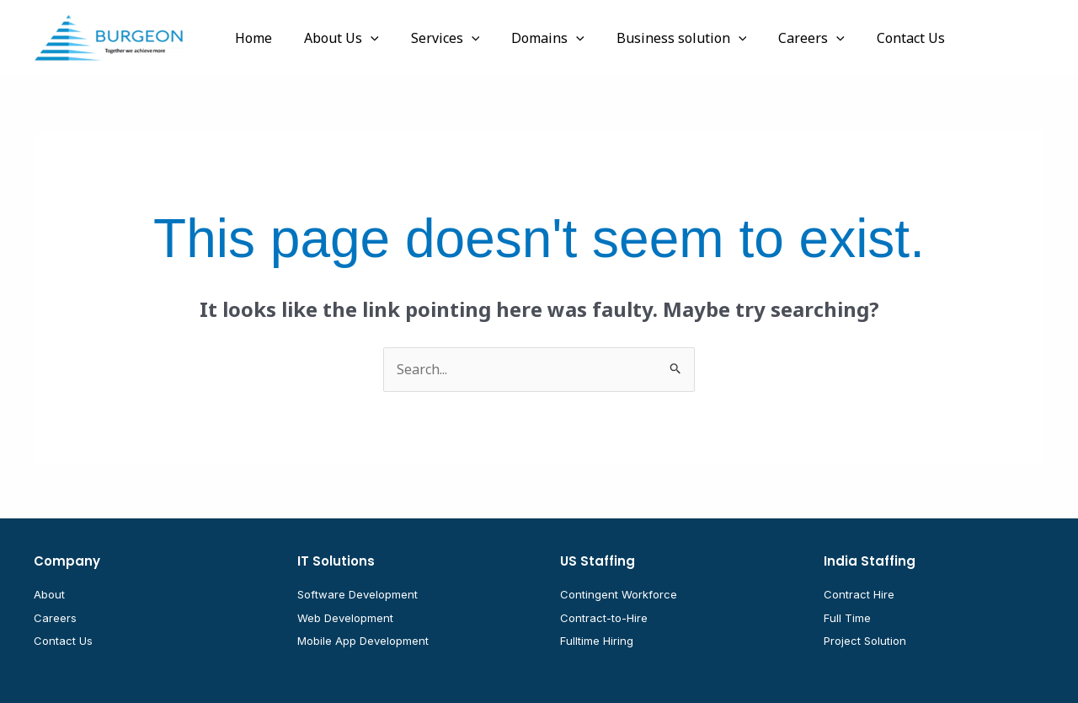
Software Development (357, 594)
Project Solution (865, 640)
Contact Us (63, 640)
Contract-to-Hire (604, 618)
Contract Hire (859, 594)
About (49, 594)
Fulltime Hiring (596, 640)
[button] (363, 37)
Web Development (345, 618)
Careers (55, 618)
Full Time (847, 618)
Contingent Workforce (618, 594)
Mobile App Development (363, 640)
